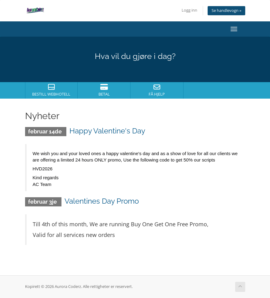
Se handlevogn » (226, 10)
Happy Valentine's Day (107, 130)
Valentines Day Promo (102, 201)
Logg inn (189, 10)
